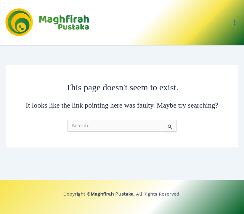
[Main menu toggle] (234, 22)
